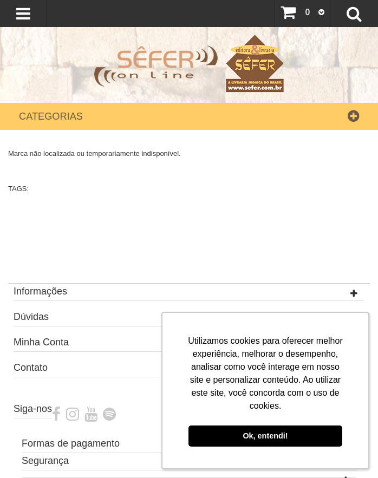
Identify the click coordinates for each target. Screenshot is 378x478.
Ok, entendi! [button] (265, 435)
